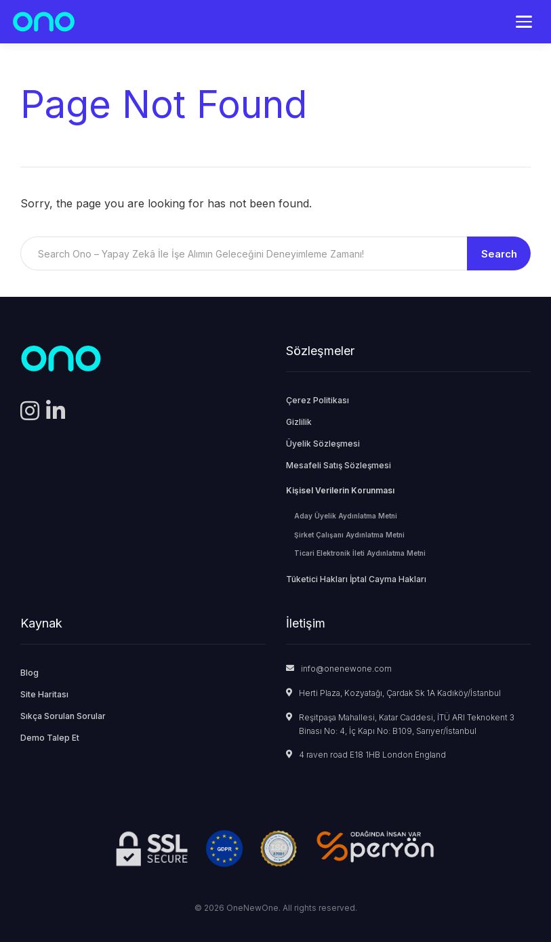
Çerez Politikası (317, 400)
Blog (29, 673)
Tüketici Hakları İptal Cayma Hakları (356, 579)
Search (499, 253)
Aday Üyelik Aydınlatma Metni (345, 516)
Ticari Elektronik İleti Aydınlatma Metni (360, 553)
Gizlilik (299, 422)
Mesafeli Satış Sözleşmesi (338, 465)
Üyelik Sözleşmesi (323, 443)
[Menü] (524, 22)
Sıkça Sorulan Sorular (63, 716)
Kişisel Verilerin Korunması (340, 490)
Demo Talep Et (49, 738)
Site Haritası (44, 694)
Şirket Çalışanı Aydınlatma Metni (349, 535)
